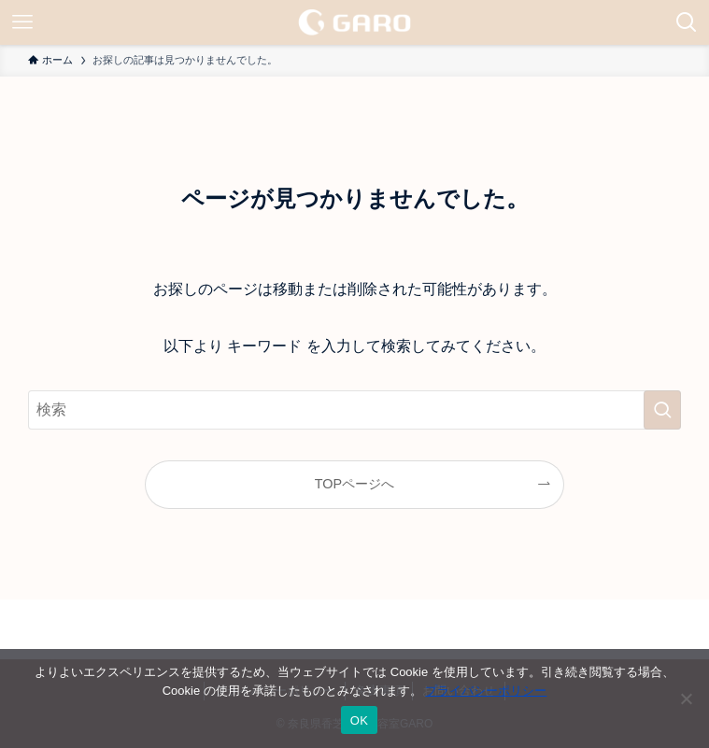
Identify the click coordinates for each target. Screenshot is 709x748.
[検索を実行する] (662, 410)
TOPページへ (354, 483)
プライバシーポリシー (485, 691)
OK (359, 720)
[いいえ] (685, 698)
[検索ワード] (354, 410)
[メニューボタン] (22, 22)
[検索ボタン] (686, 22)
